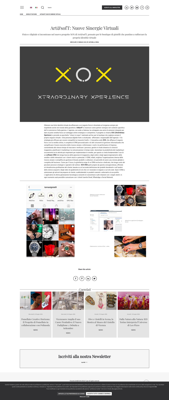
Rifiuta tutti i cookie (84, 397)
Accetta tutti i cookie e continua (99, 394)
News (35, 330)
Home (21, 14)
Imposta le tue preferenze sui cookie (71, 394)
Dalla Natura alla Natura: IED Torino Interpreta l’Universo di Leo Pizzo (133, 322)
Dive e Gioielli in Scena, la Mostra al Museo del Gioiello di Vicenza (101, 322)
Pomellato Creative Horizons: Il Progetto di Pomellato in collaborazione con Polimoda (35, 322)
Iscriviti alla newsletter (112, 7)
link (156, 387)
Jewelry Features (31, 14)
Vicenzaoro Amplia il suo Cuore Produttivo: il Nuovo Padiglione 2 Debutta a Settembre (68, 324)
